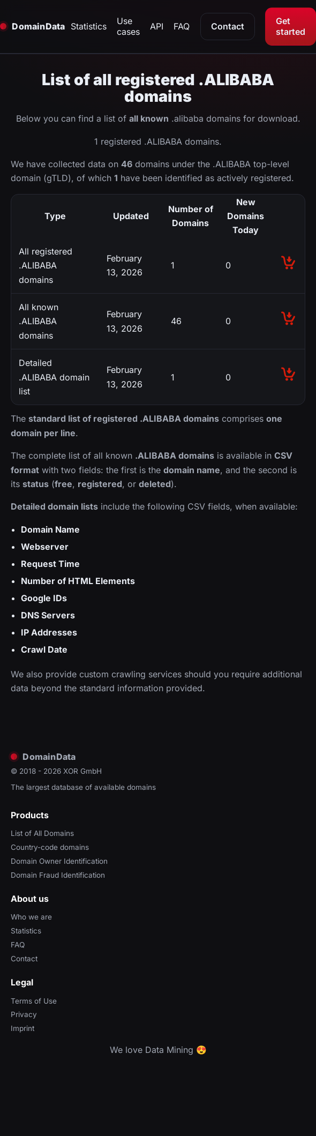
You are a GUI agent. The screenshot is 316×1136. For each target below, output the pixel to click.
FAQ (182, 26)
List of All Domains (42, 833)
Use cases (128, 26)
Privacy (24, 1014)
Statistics (89, 26)
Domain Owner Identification (59, 861)
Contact (227, 26)
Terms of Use (34, 1001)
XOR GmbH (82, 771)
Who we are (31, 917)
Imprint (22, 1028)
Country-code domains (50, 847)
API (156, 26)
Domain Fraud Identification (58, 875)
